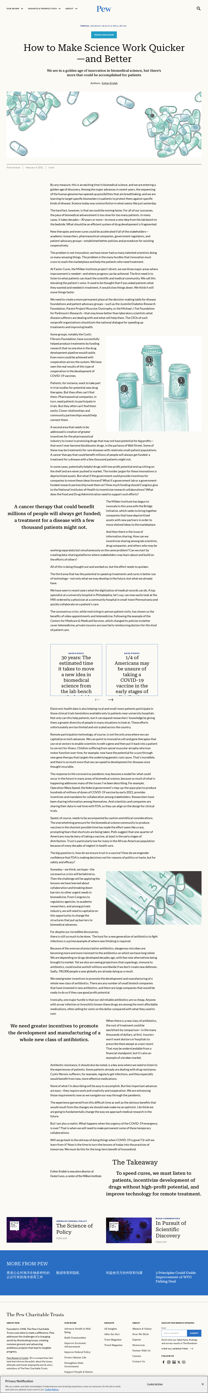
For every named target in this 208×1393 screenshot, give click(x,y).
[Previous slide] (97, 700)
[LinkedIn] (174, 1362)
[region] (104, 1384)
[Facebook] (163, 1362)
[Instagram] (169, 1362)
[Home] (35, 1314)
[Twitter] (178, 1362)
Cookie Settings (155, 1384)
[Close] (202, 1384)
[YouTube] (184, 1362)
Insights (109, 1323)
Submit (194, 1333)
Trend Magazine (104, 35)
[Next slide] (111, 700)
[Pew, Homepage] (104, 8)
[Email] (174, 1333)
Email (164, 1328)
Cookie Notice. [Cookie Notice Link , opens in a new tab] (52, 1389)
